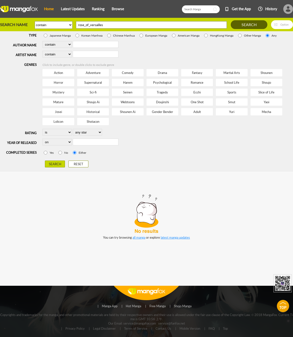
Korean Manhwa (92, 35)
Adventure (93, 73)
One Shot (197, 102)
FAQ (212, 328)
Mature (58, 102)
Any (274, 35)
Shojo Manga (182, 306)
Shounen (266, 73)
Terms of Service (135, 328)
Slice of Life (266, 92)
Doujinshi (162, 102)
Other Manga (252, 35)
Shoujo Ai (93, 102)
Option (284, 24)
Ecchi (197, 92)
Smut (231, 102)
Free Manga (157, 306)
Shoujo (266, 82)
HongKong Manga (221, 35)
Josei (58, 112)
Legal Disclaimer (104, 328)
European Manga (156, 35)
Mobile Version (189, 328)
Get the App (241, 9)
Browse (118, 9)
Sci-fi (93, 92)
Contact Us (163, 328)
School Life (231, 82)
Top (225, 328)
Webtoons (128, 102)
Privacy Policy (75, 328)
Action (58, 73)
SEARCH (249, 24)
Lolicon (58, 121)
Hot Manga (133, 306)
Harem (128, 82)
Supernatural (93, 82)
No (66, 152)
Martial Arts (231, 73)
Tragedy (162, 92)
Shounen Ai (128, 112)
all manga (139, 237)
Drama (162, 73)
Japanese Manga (60, 35)
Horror (58, 82)
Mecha (266, 112)
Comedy (128, 73)
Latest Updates (73, 9)
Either (82, 152)
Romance (197, 82)
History (271, 9)
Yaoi (266, 102)
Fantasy (197, 73)
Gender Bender (162, 112)
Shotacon (93, 121)
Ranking (98, 9)
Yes (52, 152)
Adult (197, 112)
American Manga (188, 35)
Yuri (231, 112)
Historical (93, 112)
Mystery (58, 92)
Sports (231, 92)
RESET (78, 164)
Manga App (109, 306)
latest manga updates (175, 237)
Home (49, 9)
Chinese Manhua (124, 35)
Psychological (162, 82)
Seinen (127, 92)
